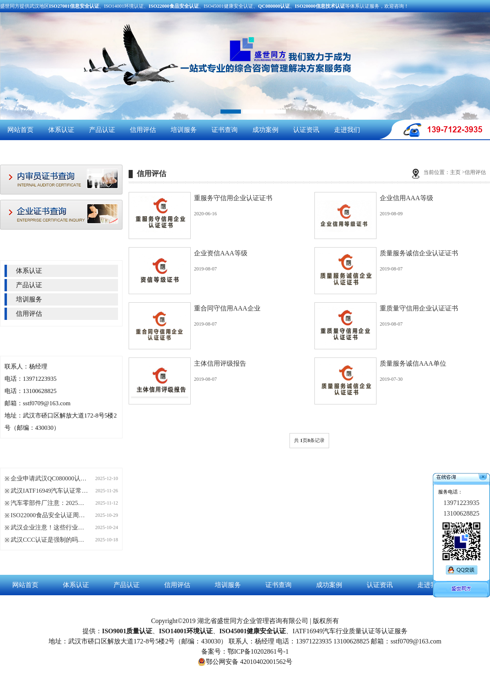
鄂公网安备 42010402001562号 (245, 662)
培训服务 (184, 129)
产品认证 (102, 129)
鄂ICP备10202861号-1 (258, 651)
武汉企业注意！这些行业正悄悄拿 (49, 527)
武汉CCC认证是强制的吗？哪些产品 (49, 539)
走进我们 (347, 129)
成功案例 (265, 129)
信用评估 (143, 129)
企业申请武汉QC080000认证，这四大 (49, 478)
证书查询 (225, 129)
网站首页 (20, 129)
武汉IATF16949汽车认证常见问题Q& (49, 490)
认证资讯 (306, 129)
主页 (455, 172)
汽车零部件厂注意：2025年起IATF (49, 503)
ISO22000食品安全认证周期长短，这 (49, 515)
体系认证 (61, 129)
